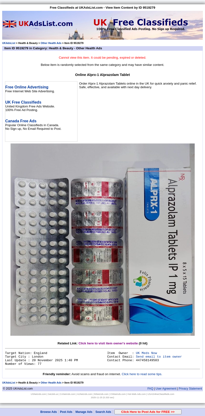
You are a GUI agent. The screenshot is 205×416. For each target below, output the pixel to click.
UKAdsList (8, 43)
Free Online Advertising (26, 87)
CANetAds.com (67, 394)
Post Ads (66, 412)
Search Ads (103, 412)
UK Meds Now (146, 353)
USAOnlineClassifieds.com (160, 394)
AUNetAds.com (84, 394)
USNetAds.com (38, 394)
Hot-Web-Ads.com (137, 394)
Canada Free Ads (20, 121)
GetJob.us (53, 394)
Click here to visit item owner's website (108, 343)
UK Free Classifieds (23, 102)
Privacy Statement (190, 388)
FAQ (150, 388)
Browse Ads (48, 412)
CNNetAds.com (118, 394)
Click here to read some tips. (142, 374)
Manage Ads (84, 412)
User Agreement (166, 388)
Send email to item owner (159, 357)
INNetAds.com (101, 394)
